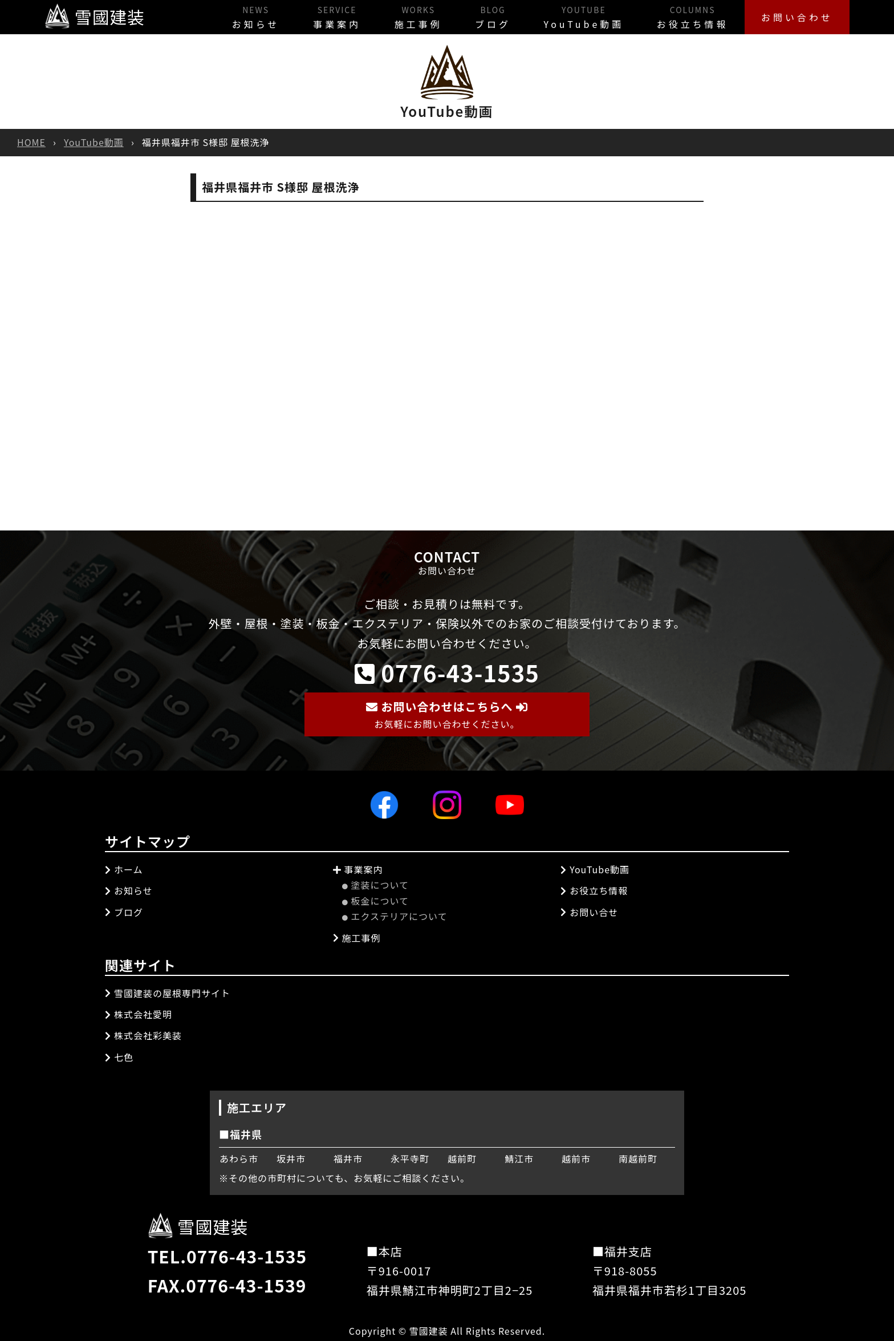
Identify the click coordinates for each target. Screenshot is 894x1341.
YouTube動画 (580, 16)
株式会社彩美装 (143, 1035)
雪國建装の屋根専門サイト (167, 992)
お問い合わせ (796, 16)
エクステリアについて (395, 916)
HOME (31, 142)
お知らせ (247, 16)
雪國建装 (94, 16)
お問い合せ (589, 911)
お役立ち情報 (690, 16)
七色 (119, 1056)
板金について (375, 900)
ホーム (124, 869)
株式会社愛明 (138, 1013)
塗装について (375, 885)
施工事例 (412, 16)
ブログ (488, 16)
